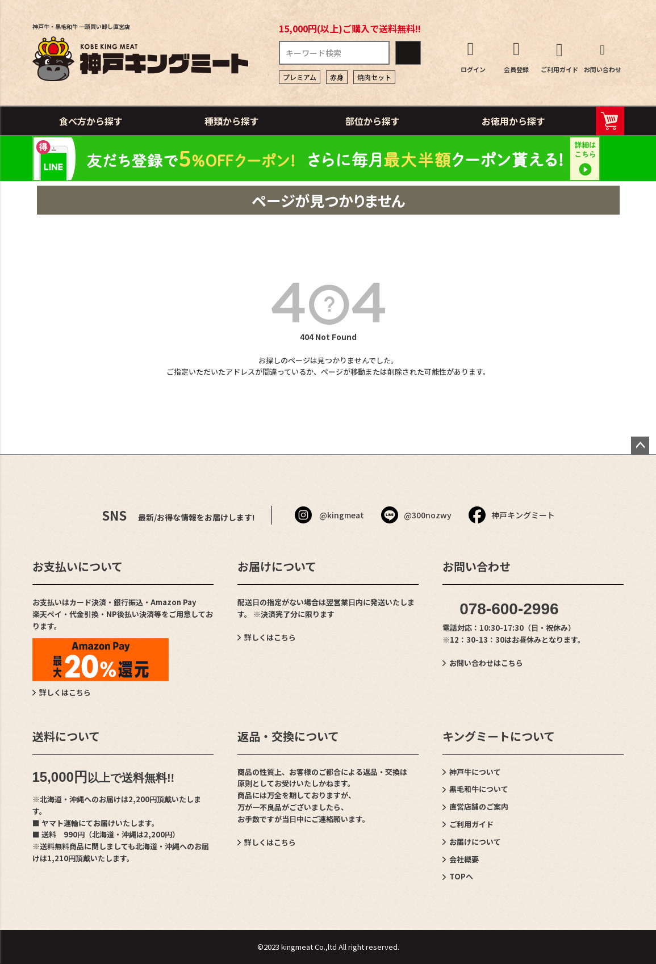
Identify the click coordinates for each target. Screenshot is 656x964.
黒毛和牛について (478, 788)
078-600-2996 (508, 609)
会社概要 (464, 859)
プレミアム (299, 77)
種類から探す (231, 121)
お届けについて (475, 841)
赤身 (337, 77)
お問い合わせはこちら (486, 662)
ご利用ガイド (471, 824)
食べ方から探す (91, 121)
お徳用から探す (513, 121)
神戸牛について (475, 771)
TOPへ (461, 876)
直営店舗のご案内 (478, 806)
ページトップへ (640, 446)
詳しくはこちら (65, 692)
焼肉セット (374, 77)
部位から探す (372, 121)
